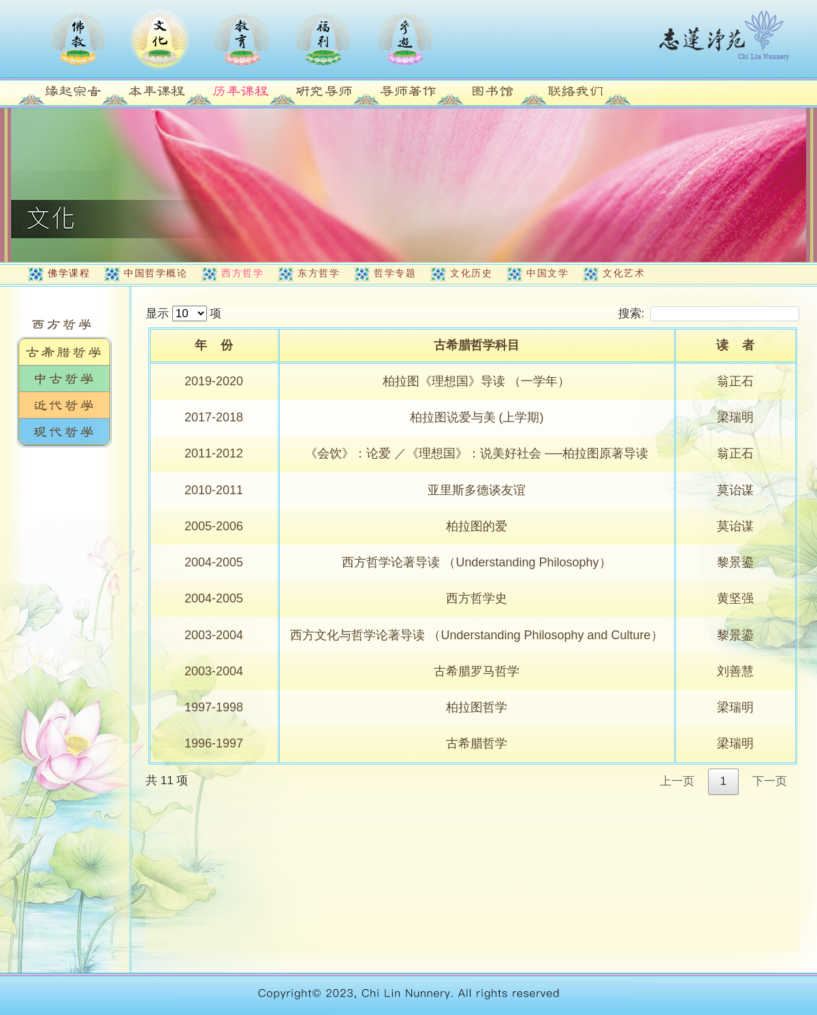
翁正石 (735, 381)
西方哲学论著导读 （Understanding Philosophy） (476, 562)
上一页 (677, 781)
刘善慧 (735, 671)
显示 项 (183, 313)
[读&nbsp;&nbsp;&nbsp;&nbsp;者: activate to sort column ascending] (736, 346)
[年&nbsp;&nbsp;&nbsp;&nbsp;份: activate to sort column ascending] (215, 346)
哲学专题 (395, 273)
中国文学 (547, 273)
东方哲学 (319, 273)
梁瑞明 (735, 417)
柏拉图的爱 (476, 526)
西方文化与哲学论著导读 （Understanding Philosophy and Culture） (476, 635)
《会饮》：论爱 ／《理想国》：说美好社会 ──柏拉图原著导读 (476, 453)
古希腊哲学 (476, 743)
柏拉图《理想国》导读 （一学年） (476, 381)
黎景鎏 (735, 562)
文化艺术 (624, 273)
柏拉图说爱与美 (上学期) (477, 417)
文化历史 (471, 273)
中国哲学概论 (155, 273)
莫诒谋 (735, 490)
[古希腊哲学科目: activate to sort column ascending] (478, 346)
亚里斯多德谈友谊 (477, 490)
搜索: (708, 313)
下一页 (769, 781)
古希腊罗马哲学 (476, 671)
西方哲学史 (476, 598)
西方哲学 (242, 273)
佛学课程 (69, 273)
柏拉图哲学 (476, 707)
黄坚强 (735, 598)
